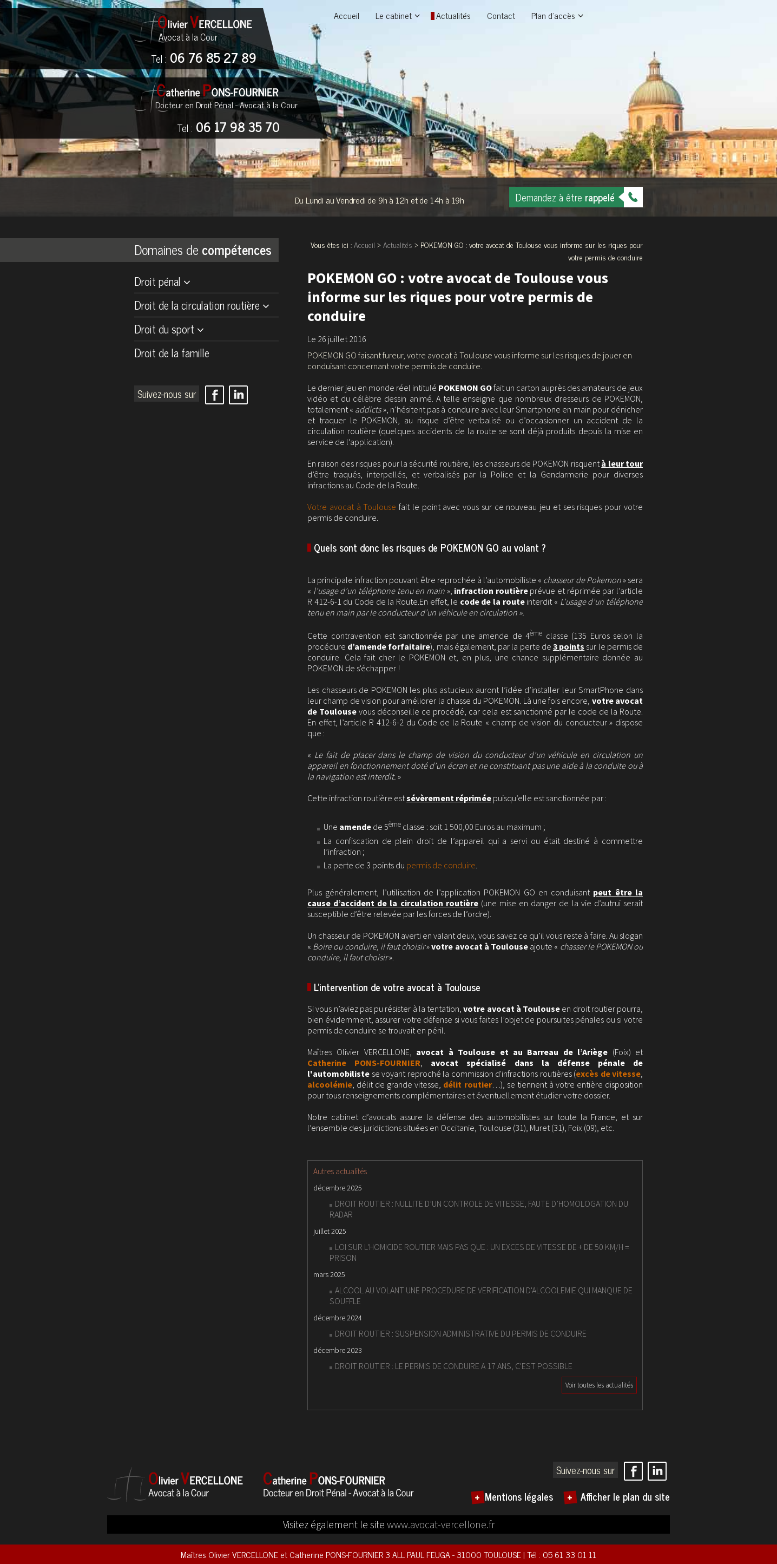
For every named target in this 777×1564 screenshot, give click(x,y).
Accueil (346, 15)
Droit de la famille (171, 353)
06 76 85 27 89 (203, 58)
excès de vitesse (608, 1073)
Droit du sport (164, 329)
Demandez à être (565, 197)
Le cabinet (394, 15)
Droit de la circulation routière (197, 305)
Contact (501, 15)
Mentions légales (519, 1496)
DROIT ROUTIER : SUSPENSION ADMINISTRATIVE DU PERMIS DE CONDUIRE (461, 1333)
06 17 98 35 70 (228, 128)
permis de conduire (441, 865)
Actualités (453, 15)
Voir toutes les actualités (599, 1385)
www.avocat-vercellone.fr (441, 1524)
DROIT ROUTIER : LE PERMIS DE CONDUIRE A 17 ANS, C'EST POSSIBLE (453, 1365)
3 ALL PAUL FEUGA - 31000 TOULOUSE (454, 1554)
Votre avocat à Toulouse (351, 506)
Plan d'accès (553, 15)
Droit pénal (157, 281)
